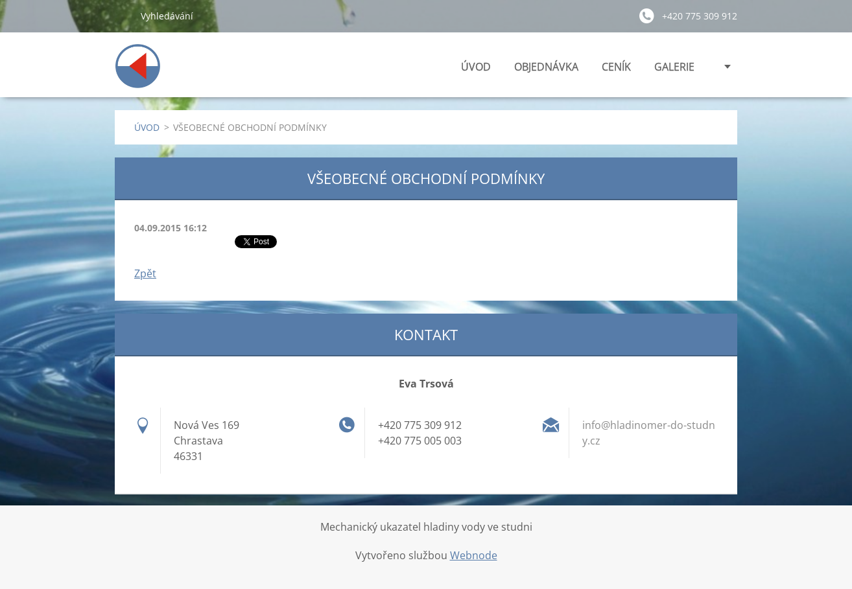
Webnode (473, 555)
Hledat (122, 15)
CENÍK (616, 67)
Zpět (145, 273)
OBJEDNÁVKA (546, 67)
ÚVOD (476, 67)
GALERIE (674, 67)
